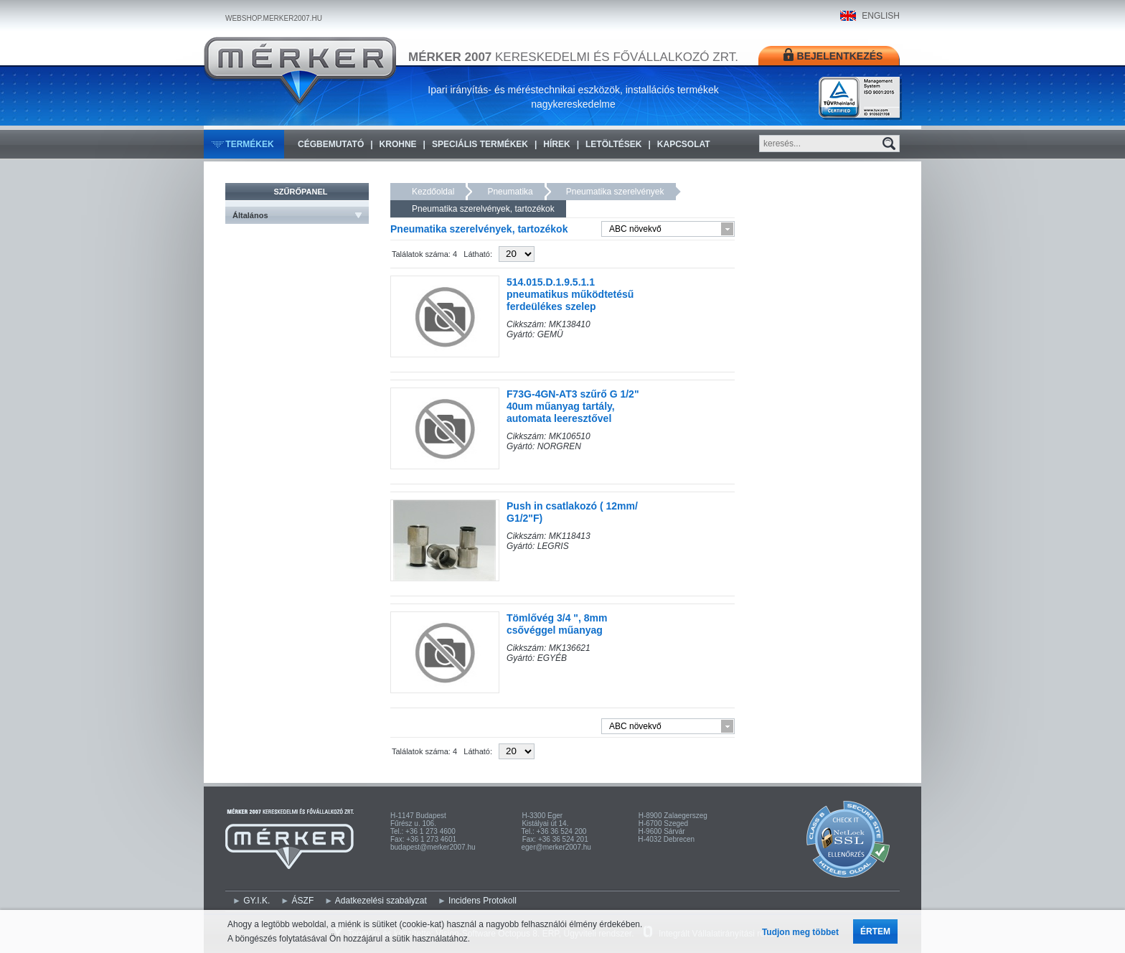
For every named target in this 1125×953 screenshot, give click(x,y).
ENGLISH (881, 16)
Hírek (556, 144)
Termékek (249, 144)
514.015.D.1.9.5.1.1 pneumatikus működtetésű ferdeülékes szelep (570, 294)
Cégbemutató (331, 144)
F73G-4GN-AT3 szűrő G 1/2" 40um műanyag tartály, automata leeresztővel (573, 406)
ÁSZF (303, 901)
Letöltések (613, 144)
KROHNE (398, 144)
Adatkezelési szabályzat (381, 901)
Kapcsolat (683, 144)
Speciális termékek (480, 144)
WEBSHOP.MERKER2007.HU (273, 18)
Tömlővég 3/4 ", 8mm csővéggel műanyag (557, 624)
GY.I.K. (256, 901)
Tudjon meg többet (800, 932)
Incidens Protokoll (482, 901)
